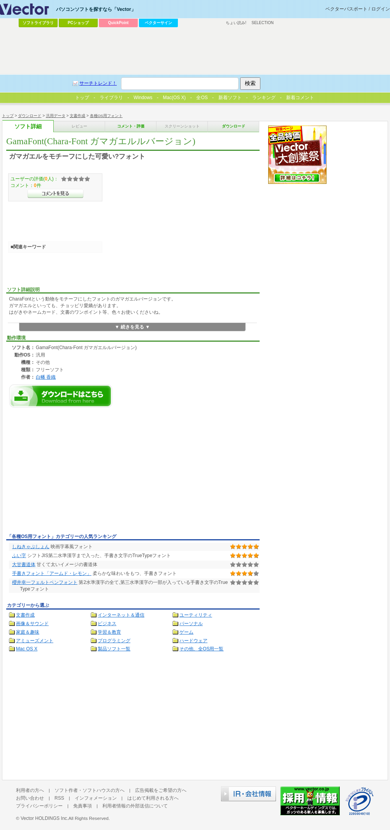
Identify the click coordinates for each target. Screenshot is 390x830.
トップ (8, 116)
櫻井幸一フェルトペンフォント (44, 582)
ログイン (380, 9)
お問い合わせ (30, 798)
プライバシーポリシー (39, 806)
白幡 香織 (46, 376)
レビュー (79, 126)
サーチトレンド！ (98, 83)
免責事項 (82, 806)
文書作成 (77, 116)
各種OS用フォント (106, 116)
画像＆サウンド (32, 623)
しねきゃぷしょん (30, 546)
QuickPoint (118, 23)
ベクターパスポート (346, 9)
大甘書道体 (23, 564)
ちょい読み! (236, 23)
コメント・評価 (130, 126)
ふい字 (19, 555)
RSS (59, 798)
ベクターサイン (158, 23)
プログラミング (114, 640)
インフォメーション (96, 798)
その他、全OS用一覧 (201, 649)
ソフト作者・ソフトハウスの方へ (89, 790)
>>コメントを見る (55, 193)
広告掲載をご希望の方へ (160, 790)
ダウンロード (29, 116)
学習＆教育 (109, 632)
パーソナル (191, 623)
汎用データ (55, 116)
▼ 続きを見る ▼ (132, 327)
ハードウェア (193, 640)
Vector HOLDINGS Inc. (45, 818)
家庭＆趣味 (27, 632)
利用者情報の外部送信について (135, 806)
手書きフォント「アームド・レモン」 (51, 573)
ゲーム (186, 632)
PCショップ (78, 23)
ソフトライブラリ (38, 23)
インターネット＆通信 (121, 615)
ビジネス (107, 623)
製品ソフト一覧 (114, 649)
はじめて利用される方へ (153, 798)
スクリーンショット (182, 126)
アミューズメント (34, 640)
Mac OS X (26, 649)
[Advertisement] (71, 472)
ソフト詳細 (28, 126)
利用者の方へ (30, 790)
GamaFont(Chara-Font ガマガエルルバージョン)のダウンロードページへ (60, 396)
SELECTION (262, 23)
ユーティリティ (195, 615)
